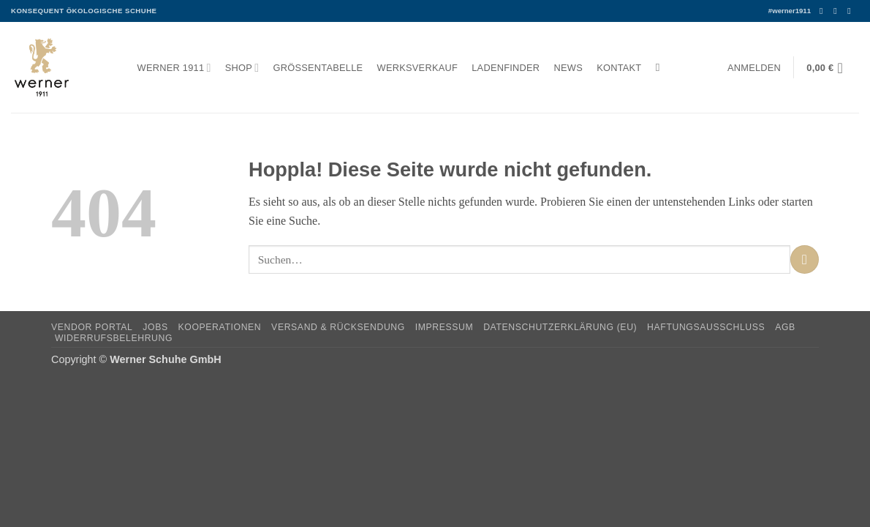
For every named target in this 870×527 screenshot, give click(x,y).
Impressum (444, 327)
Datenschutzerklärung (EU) (560, 327)
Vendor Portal (92, 327)
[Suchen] (661, 67)
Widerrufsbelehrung (114, 338)
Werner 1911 (174, 68)
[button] (753, 67)
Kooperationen (220, 327)
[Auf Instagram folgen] (837, 11)
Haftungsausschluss (706, 327)
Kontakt (619, 67)
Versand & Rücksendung (338, 327)
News (568, 67)
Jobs (155, 327)
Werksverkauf (417, 67)
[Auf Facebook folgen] (824, 11)
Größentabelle (318, 67)
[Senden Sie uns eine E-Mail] (851, 11)
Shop (242, 68)
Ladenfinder (506, 67)
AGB (785, 327)
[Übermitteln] (804, 259)
